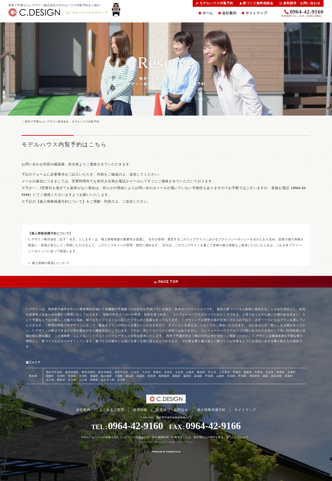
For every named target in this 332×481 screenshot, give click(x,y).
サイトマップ (256, 13)
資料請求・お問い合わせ (299, 3)
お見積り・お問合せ (172, 410)
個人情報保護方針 (211, 410)
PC (74, 458)
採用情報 (140, 410)
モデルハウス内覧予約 (214, 3)
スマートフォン (60, 458)
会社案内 (229, 13)
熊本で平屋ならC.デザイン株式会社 (162, 442)
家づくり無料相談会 (256, 3)
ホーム (207, 13)
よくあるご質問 (111, 410)
